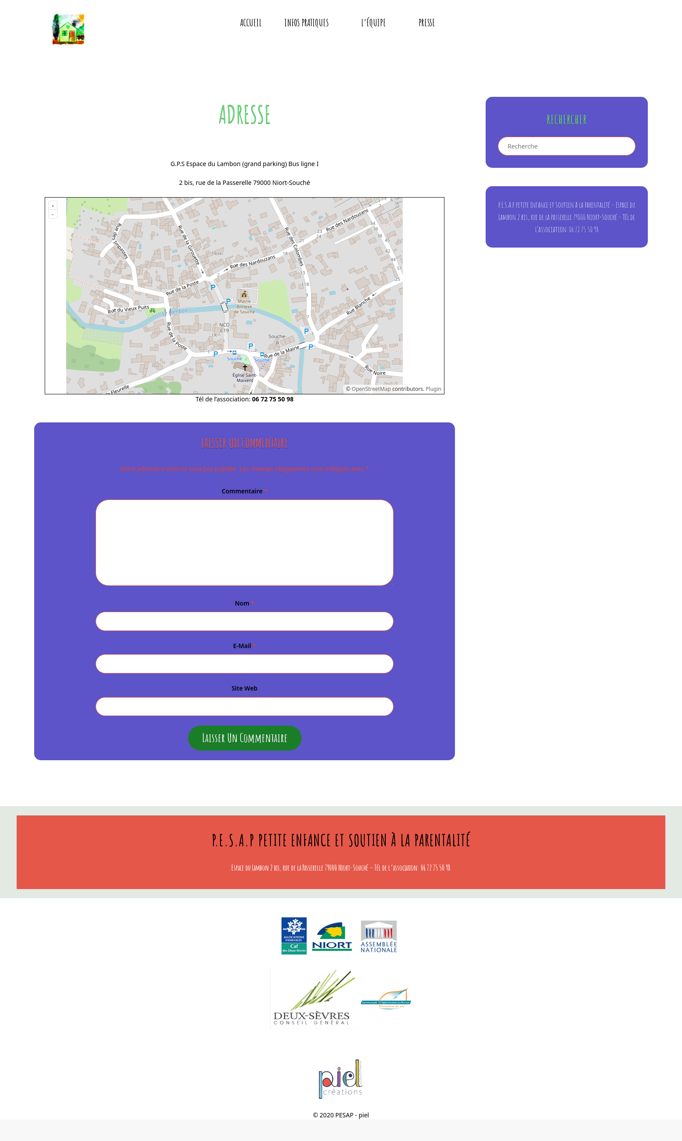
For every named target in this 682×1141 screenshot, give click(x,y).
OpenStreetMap (371, 390)
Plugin (432, 390)
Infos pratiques (312, 24)
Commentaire (245, 493)
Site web (244, 690)
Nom (244, 605)
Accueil (251, 24)
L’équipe (379, 24)
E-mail (244, 647)
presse (427, 24)
